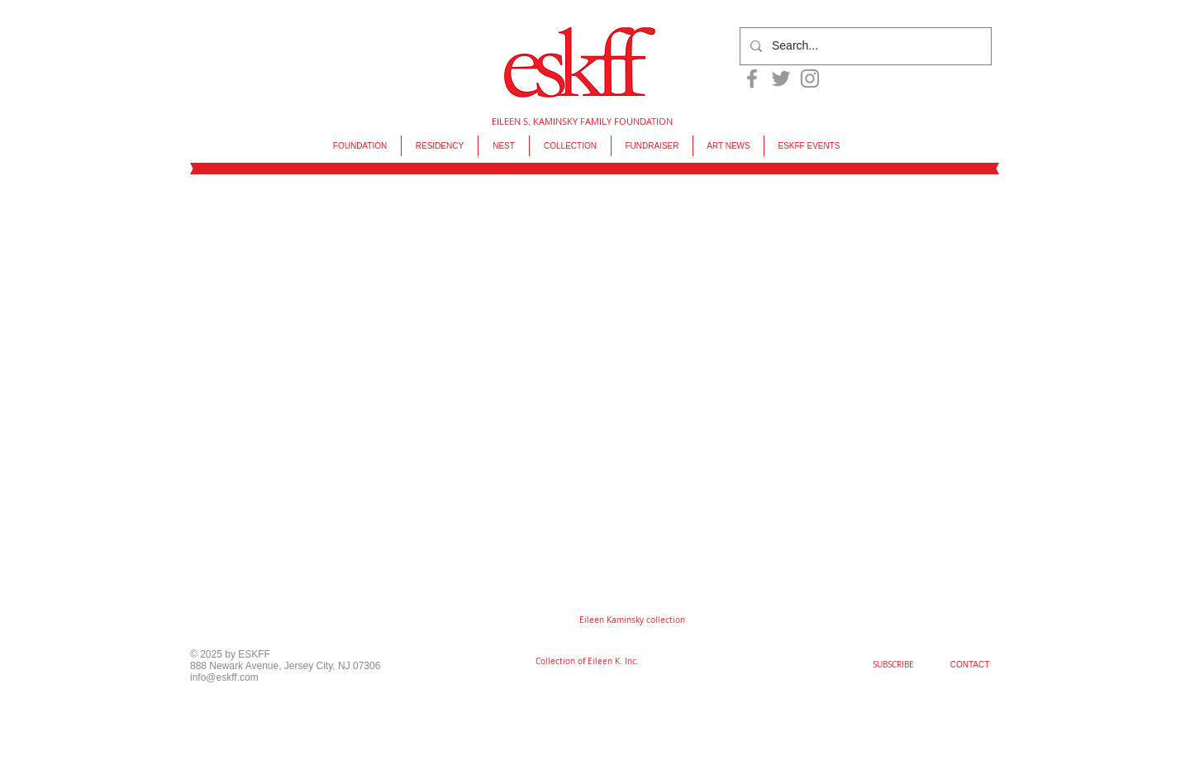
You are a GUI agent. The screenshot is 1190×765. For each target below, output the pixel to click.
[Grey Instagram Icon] (809, 78)
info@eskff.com (224, 677)
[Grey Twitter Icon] (781, 78)
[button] (632, 620)
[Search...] (864, 46)
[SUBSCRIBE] (893, 665)
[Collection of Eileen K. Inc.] (587, 661)
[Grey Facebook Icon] (752, 78)
